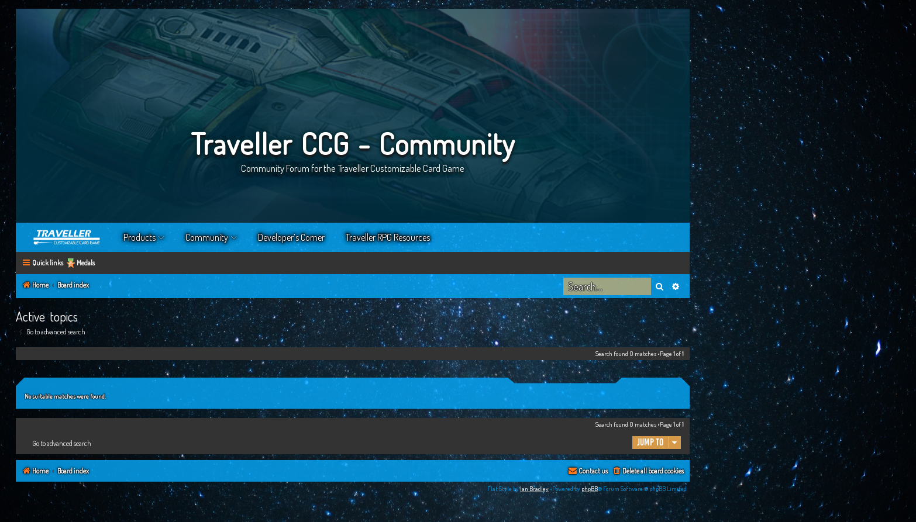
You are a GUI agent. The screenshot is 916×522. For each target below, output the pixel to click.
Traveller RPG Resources (388, 237)
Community (206, 237)
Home (67, 237)
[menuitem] (648, 471)
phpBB (589, 489)
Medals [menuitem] (86, 262)
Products (139, 237)
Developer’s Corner (291, 237)
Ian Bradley (534, 489)
